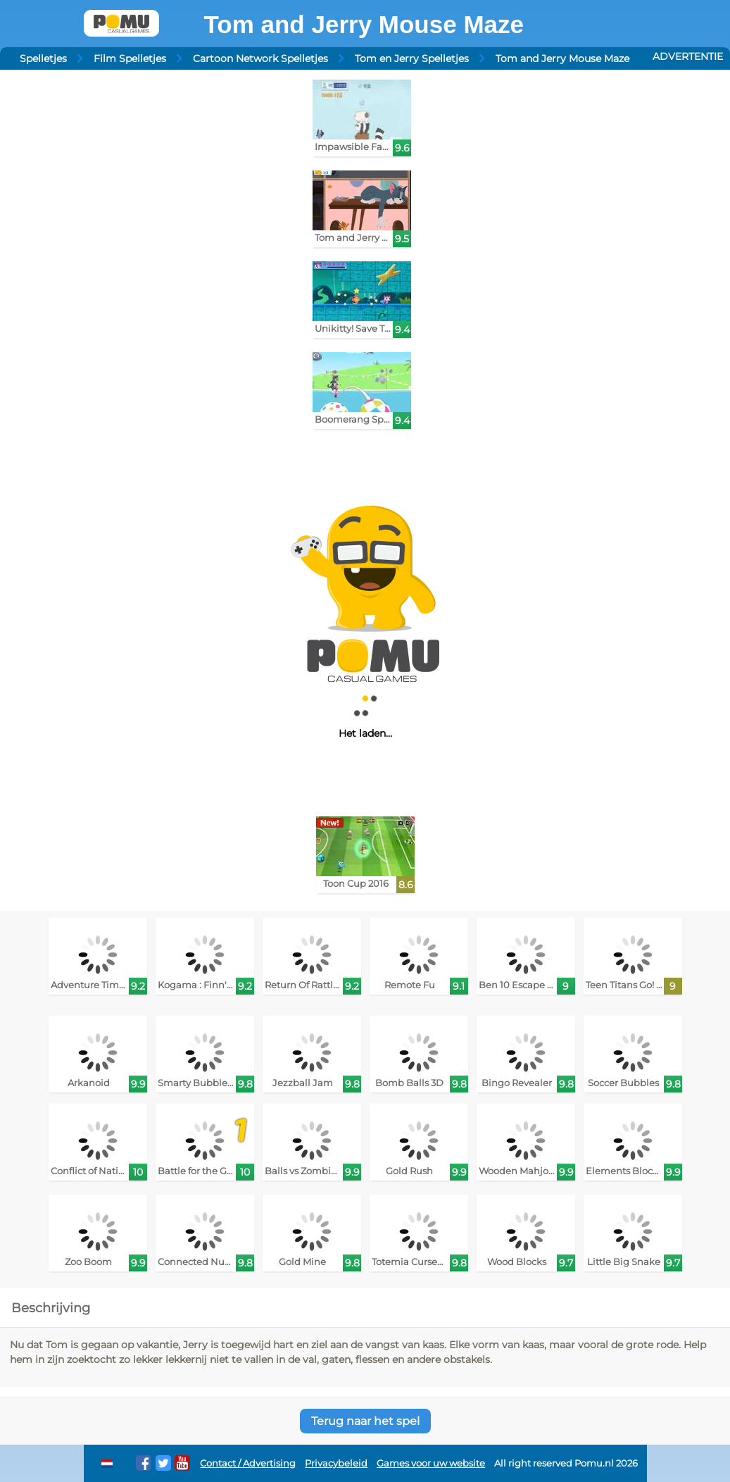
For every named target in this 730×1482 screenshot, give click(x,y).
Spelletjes (43, 58)
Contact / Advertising (248, 1463)
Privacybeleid (336, 1463)
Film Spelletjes (130, 58)
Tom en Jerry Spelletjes (412, 58)
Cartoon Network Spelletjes (260, 58)
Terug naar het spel (365, 1421)
